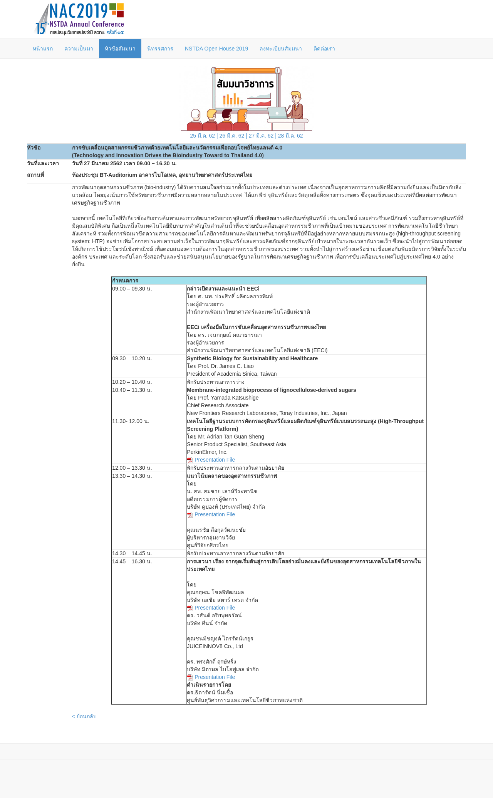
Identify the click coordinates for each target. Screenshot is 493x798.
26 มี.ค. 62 (232, 136)
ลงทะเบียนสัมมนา (281, 48)
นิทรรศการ (160, 48)
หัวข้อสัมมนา (120, 48)
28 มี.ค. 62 (290, 136)
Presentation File (215, 460)
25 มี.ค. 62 (202, 136)
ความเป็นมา (78, 48)
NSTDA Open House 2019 (216, 48)
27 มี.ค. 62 (261, 136)
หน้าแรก (43, 48)
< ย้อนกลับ (84, 716)
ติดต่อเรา (324, 48)
